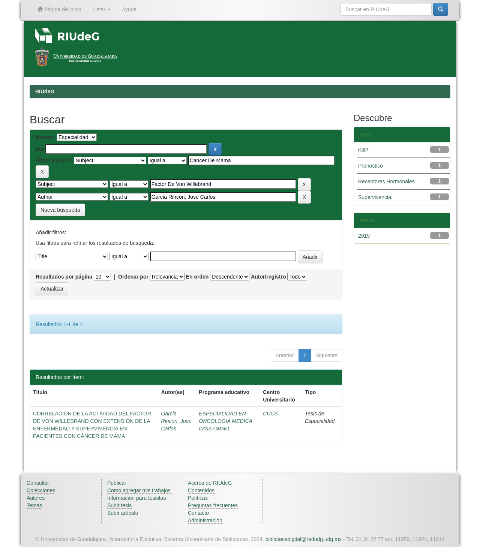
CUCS (270, 414)
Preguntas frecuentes (213, 505)
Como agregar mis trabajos (139, 490)
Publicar (116, 483)
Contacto (198, 513)
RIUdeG (44, 91)
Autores (36, 498)
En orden (197, 277)
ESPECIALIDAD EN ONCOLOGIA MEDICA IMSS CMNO (225, 421)
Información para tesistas (136, 498)
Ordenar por (133, 277)
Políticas (198, 498)
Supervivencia (374, 197)
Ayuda (129, 9)
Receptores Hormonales (386, 181)
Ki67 (363, 150)
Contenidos (201, 490)
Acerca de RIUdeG (210, 483)
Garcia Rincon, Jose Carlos (176, 421)
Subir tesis (119, 505)
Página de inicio (59, 9)
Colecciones (41, 490)
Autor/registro (268, 277)
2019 (364, 236)
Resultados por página (64, 277)
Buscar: (45, 137)
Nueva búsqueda (60, 210)
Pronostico (370, 166)
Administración (205, 520)
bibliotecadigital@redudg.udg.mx (304, 539)
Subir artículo (122, 513)
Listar (102, 9)
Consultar (38, 483)
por (40, 149)
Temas (34, 505)
